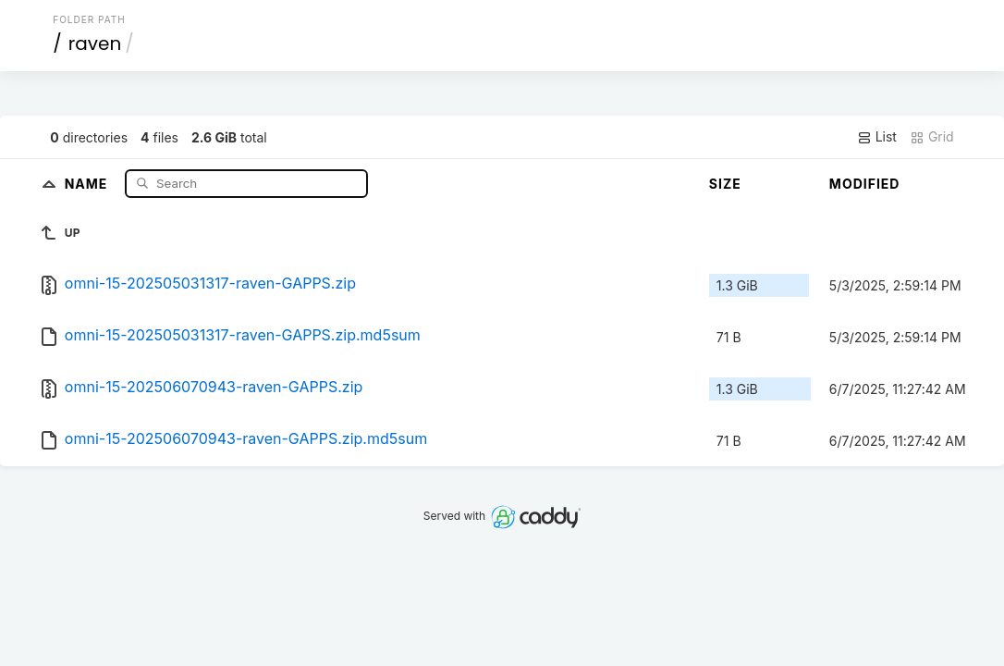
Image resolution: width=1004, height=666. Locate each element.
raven (94, 43)
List (877, 137)
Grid (932, 137)
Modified (864, 183)
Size (725, 183)
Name (88, 183)
